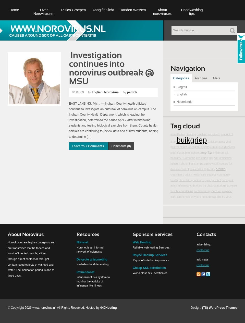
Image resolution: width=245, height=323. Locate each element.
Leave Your (88, 146)
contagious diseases (222, 146)
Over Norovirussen (43, 12)
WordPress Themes (223, 307)
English (97, 92)
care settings (208, 174)
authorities (195, 185)
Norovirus (111, 92)
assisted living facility (202, 169)
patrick (132, 92)
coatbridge (220, 185)
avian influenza (179, 185)
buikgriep (191, 140)
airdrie (181, 196)
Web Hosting (142, 242)
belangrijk (228, 180)
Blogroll (182, 87)
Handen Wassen (133, 10)
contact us (203, 250)
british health (192, 174)
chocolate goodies (190, 180)
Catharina (189, 157)
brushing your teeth (208, 134)
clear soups (177, 152)
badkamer (176, 157)
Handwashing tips (192, 12)
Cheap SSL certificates (149, 268)
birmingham (192, 152)
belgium (175, 163)
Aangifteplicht (103, 10)
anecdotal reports (198, 146)
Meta (216, 78)
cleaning (191, 134)
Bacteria (216, 191)
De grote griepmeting (92, 259)
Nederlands (184, 102)
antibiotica (225, 157)
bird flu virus (224, 196)
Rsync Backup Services (150, 255)
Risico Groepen (73, 10)
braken (220, 169)
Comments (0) (121, 146)
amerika (206, 152)
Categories (181, 78)
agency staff (211, 163)
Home (14, 10)
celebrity (191, 196)
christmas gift (221, 152)
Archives (201, 78)
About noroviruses (162, 12)
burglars (208, 185)
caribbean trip (202, 191)
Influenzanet (85, 272)
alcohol (216, 180)
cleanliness (177, 174)
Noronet (82, 242)
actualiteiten (177, 134)
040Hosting (108, 307)
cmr (216, 157)
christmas (202, 157)
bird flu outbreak (206, 196)
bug (211, 157)
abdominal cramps (192, 163)
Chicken (213, 141)
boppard (207, 180)
